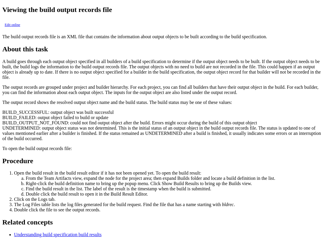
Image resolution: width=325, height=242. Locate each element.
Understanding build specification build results (58, 234)
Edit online (12, 25)
